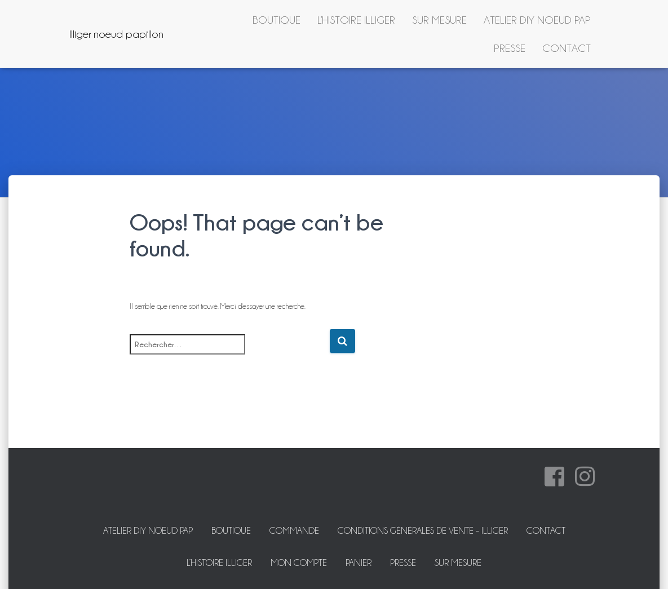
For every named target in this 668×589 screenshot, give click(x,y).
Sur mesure (439, 19)
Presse (509, 48)
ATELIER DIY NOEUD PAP (537, 19)
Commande (294, 530)
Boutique (276, 19)
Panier (358, 563)
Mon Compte (299, 563)
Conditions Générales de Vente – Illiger (423, 530)
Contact (566, 48)
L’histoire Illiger (356, 19)
